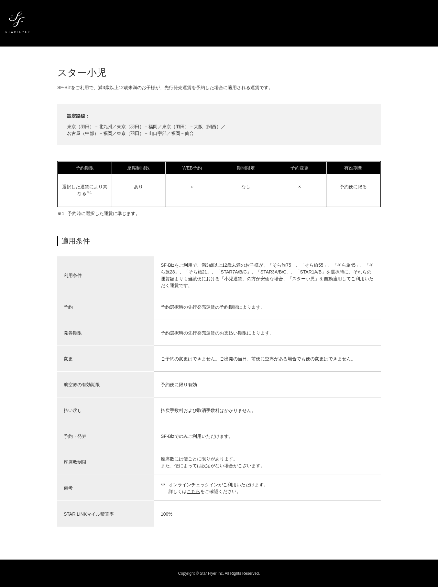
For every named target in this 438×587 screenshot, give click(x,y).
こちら (193, 491)
